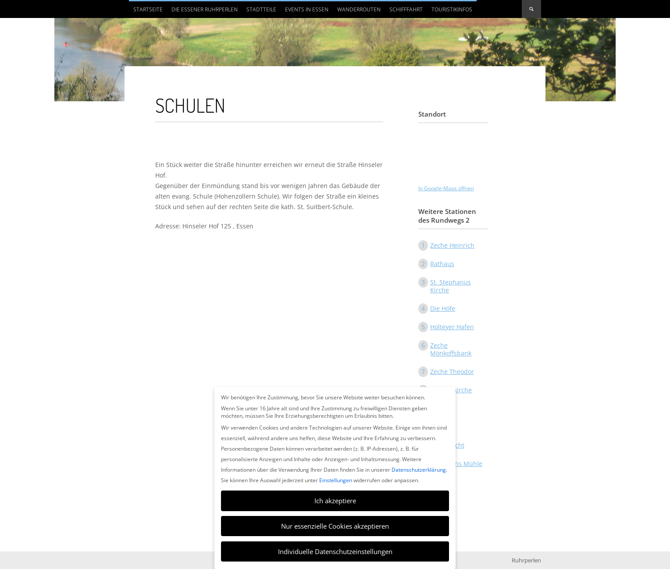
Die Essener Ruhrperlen (204, 9)
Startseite (148, 9)
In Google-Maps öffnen (446, 188)
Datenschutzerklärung (419, 469)
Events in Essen (306, 9)
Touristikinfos (451, 9)
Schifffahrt (406, 9)
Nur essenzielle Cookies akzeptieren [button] (335, 526)
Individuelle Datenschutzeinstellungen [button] (335, 551)
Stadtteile (261, 9)
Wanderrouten (359, 9)
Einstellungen (335, 480)
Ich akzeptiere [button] (335, 500)
